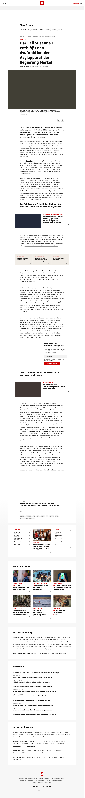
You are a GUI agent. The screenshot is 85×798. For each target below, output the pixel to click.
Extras (8, 8)
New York (38, 746)
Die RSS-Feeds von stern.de (42, 734)
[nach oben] (73, 776)
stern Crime (49, 8)
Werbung (48, 782)
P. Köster (54, 29)
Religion (56, 518)
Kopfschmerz (16, 755)
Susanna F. (22, 518)
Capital (43, 8)
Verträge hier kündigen (39, 782)
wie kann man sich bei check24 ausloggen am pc (44, 642)
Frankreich (52, 518)
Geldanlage (15, 746)
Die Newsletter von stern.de (25, 734)
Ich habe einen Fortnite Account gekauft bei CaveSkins (36, 644)
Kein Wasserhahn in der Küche (52, 639)
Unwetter (38, 759)
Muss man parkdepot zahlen (38, 649)
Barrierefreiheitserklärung (31, 780)
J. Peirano (48, 29)
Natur (55, 759)
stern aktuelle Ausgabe (49, 737)
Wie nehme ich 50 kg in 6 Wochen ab (33, 639)
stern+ (35, 8)
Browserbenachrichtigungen (44, 784)
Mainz (34, 180)
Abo (76, 3)
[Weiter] (81, 8)
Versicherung (60, 746)
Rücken (24, 755)
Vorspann (42, 518)
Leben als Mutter (27, 8)
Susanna (42, 152)
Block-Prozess (19, 8)
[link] (81, 3)
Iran (13, 8)
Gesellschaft (57, 8)
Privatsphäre (54, 359)
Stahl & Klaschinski (25, 29)
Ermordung (29, 161)
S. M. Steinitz (28, 36)
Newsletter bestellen (52, 363)
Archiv (66, 734)
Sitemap (39, 737)
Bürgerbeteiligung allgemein (47, 651)
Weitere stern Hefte (63, 737)
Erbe (62, 743)
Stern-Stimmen (27, 25)
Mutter (38, 518)
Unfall (23, 759)
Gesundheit (74, 8)
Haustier (62, 759)
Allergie (22, 753)
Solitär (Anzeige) (31, 748)
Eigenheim (45, 743)
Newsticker (19, 669)
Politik (63, 8)
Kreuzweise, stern (52, 649)
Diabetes (29, 753)
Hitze (50, 759)
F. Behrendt (60, 29)
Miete (32, 746)
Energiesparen (54, 743)
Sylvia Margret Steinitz (28, 66)
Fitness (49, 753)
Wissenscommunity (18, 737)
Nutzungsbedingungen (48, 360)
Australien (32, 743)
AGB (52, 780)
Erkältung (36, 753)
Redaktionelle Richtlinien (44, 780)
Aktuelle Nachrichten (56, 734)
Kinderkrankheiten (58, 753)
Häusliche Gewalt (17, 762)
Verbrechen (30, 759)
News (4, 8)
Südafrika (45, 746)
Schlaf (30, 755)
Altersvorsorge (23, 743)
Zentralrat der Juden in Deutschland (27, 520)
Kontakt (35, 784)
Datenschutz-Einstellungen (57, 782)
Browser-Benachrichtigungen (46, 739)
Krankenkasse (24, 746)
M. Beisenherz (34, 29)
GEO (39, 8)
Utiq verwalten (23, 782)
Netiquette (30, 782)
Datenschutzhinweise (59, 780)
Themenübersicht (29, 737)
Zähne (43, 755)
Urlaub (52, 746)
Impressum (21, 780)
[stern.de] (42, 3)
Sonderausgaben (17, 739)
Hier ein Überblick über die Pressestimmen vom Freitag (42, 246)
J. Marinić (41, 29)
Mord (47, 518)
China (39, 743)
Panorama (68, 8)
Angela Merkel (43, 307)
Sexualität (37, 755)
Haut (43, 753)
